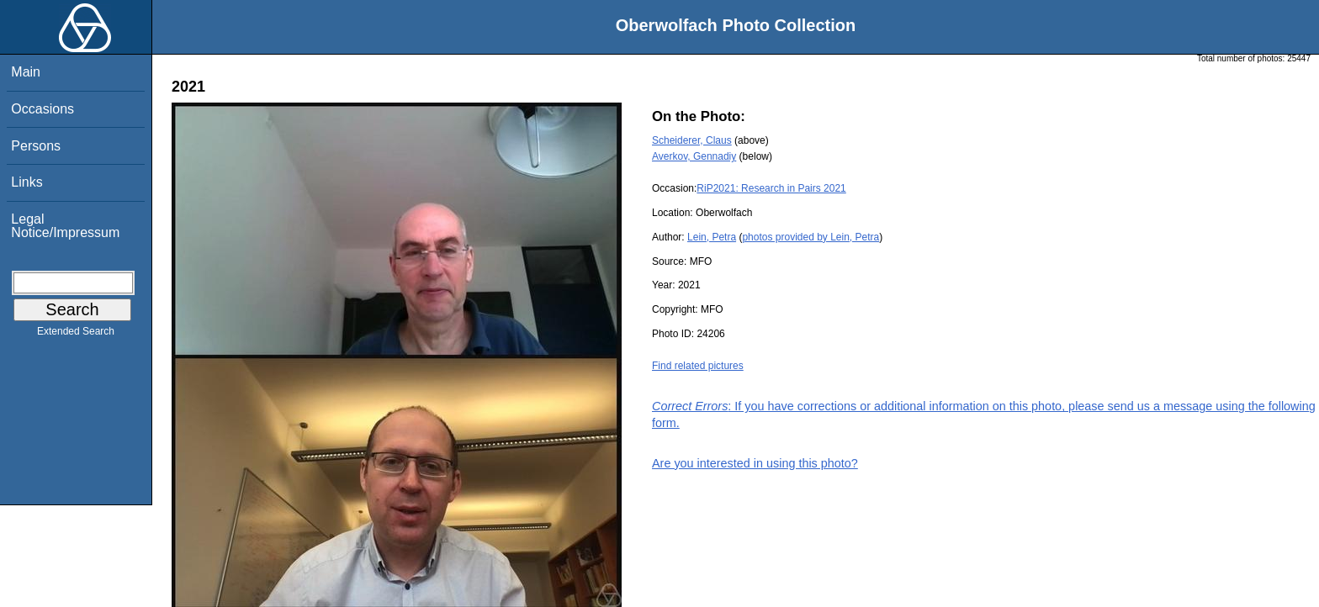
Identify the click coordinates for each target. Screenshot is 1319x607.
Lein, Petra (711, 237)
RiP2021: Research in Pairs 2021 (771, 188)
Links (26, 182)
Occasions (42, 109)
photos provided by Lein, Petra (810, 237)
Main (25, 72)
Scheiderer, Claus (692, 140)
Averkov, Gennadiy (694, 156)
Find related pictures (698, 366)
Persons (36, 146)
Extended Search (75, 335)
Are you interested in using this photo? (755, 463)
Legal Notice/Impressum (65, 226)
